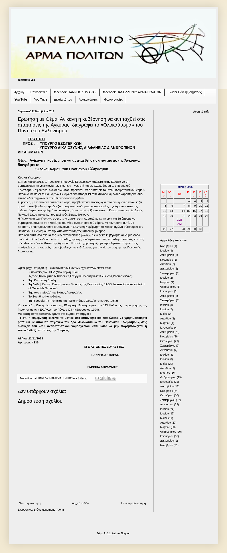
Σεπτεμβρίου (167, 273)
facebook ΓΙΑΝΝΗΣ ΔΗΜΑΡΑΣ (75, 92)
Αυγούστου (166, 350)
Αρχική (19, 92)
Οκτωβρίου (166, 341)
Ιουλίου (164, 305)
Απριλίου (165, 264)
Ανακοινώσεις (88, 99)
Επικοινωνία (38, 92)
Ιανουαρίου (166, 291)
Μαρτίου (165, 282)
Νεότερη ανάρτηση (30, 503)
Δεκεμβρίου (167, 255)
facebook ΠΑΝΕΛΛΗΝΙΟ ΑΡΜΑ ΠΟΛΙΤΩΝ (132, 92)
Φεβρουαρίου (168, 286)
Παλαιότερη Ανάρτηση (133, 503)
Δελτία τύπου (63, 99)
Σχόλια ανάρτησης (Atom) (49, 509)
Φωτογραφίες (113, 99)
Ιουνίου (164, 250)
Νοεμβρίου (166, 246)
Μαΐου (164, 313)
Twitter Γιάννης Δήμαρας (185, 92)
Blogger (125, 533)
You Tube (21, 99)
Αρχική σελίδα (80, 503)
